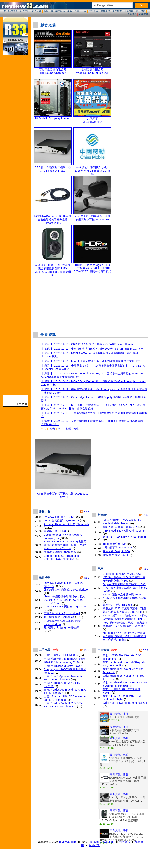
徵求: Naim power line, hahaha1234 (125, 702)
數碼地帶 (48, 11)
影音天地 (24, 11)
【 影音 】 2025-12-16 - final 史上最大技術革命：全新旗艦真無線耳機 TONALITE (91, 361)
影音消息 (13, 11)
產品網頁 (117, 11)
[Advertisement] (90, 301)
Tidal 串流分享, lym (115, 543)
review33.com (67, 841)
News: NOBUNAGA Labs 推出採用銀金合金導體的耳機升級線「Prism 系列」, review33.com (65, 545)
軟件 (60, 428)
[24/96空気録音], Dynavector (61, 520)
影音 (52, 428)
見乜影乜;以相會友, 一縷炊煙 (61, 627)
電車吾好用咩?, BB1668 (117, 604)
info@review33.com (102, 841)
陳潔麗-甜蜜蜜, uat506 (116, 555)
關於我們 (140, 11)
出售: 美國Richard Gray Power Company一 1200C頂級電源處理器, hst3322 (65, 669)
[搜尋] (112, 5)
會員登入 (132, 14)
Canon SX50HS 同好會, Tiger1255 (65, 606)
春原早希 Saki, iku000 (116, 551)
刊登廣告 (124, 841)
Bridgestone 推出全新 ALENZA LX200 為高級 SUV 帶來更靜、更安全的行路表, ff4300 (124, 577)
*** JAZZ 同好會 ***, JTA (59, 516)
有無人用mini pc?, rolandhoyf (62, 613)
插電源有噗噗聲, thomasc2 (60, 552)
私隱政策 (94, 845)
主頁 (3, 11)
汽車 (76, 11)
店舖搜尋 (105, 11)
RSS (86, 511)
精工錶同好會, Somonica (59, 617)
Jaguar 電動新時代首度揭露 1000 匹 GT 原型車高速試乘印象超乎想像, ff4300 (125, 588)
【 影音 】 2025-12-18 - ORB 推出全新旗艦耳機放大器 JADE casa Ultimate (87, 344)
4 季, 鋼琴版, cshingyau (117, 547)
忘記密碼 (143, 14)
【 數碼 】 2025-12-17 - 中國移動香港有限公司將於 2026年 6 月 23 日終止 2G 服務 (92, 348)
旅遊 (69, 11)
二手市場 (93, 11)
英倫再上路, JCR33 (56, 530)
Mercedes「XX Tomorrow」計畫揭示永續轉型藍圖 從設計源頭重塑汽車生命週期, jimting (124, 636)
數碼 (68, 428)
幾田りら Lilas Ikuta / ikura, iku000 (124, 536)
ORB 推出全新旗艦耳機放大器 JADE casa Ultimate (63, 494)
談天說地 (60, 11)
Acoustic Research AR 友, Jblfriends (66, 524)
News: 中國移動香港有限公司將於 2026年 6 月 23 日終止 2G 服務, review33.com (64, 600)
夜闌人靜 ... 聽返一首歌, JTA (120, 526)
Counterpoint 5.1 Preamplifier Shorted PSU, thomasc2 (62, 557)
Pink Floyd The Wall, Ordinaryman (124, 530)
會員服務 (129, 11)
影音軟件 (36, 11)
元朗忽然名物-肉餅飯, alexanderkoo (66, 589)
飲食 (84, 11)
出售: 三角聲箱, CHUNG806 (61, 655)
